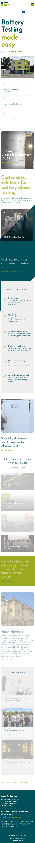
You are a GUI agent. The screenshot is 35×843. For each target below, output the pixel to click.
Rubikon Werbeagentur (20, 838)
